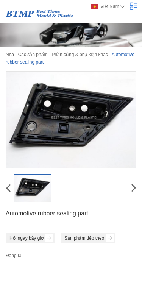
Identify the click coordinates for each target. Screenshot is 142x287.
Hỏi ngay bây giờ (31, 238)
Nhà (10, 54)
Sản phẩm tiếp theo (89, 238)
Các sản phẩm (33, 54)
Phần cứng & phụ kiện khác (79, 54)
